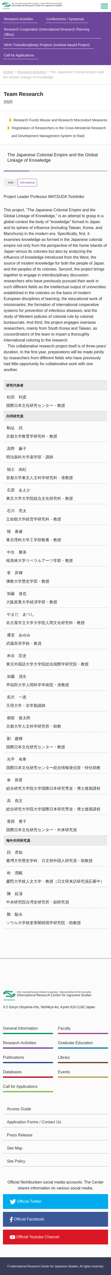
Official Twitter (26, 1201)
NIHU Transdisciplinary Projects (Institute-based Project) (47, 45)
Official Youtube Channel (34, 1237)
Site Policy (16, 1161)
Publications (13, 1057)
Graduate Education (75, 1043)
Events (64, 1072)
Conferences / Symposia (65, 19)
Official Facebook (27, 1219)
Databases (12, 1072)
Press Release (19, 1135)
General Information (20, 1028)
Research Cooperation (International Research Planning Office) (46, 31)
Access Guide (19, 1109)
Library (64, 1057)
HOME (8, 72)
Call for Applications (19, 55)
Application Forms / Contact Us (34, 1122)
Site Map (14, 1148)
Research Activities (18, 19)
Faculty (64, 1028)
